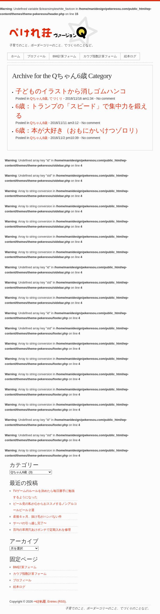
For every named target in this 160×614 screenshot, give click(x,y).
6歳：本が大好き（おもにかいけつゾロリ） (78, 130)
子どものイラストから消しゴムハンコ (71, 91)
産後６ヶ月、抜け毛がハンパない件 (37, 516)
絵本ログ (130, 56)
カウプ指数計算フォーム (100, 56)
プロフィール (36, 56)
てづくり (55, 98)
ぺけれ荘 (40, 601)
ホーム (15, 56)
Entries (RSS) (56, 601)
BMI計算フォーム (64, 56)
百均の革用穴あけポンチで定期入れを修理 (42, 529)
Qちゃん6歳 (39, 98)
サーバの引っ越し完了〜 (29, 523)
